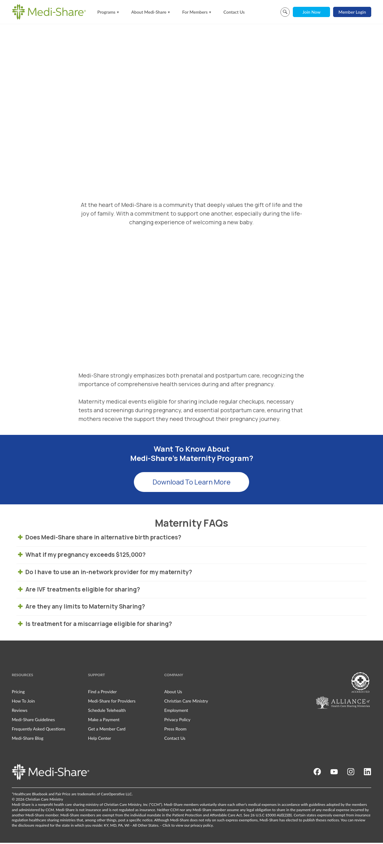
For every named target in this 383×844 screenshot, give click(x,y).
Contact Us (234, 12)
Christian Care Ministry (186, 702)
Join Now (311, 12)
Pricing (18, 692)
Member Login (352, 12)
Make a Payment (104, 720)
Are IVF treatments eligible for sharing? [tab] (79, 591)
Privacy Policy (177, 720)
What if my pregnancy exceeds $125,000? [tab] (82, 556)
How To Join (23, 702)
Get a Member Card (106, 730)
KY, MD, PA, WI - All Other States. (131, 826)
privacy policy (202, 826)
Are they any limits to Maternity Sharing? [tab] (81, 608)
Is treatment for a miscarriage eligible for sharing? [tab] (95, 625)
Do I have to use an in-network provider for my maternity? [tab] (105, 573)
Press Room (175, 730)
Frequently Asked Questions (38, 730)
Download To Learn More (191, 483)
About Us (173, 692)
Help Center (99, 739)
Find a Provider (102, 692)
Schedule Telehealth (107, 711)
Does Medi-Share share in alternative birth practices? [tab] (100, 539)
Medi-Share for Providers (111, 702)
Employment (176, 711)
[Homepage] (49, 12)
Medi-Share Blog (27, 739)
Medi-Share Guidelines (33, 720)
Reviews (19, 711)
